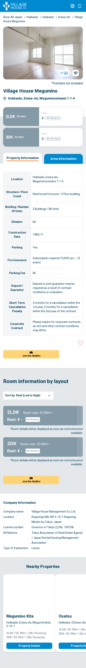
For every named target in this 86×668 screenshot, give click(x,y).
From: (44, 113)
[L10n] (72, 6)
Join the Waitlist (31, 355)
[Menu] (79, 6)
